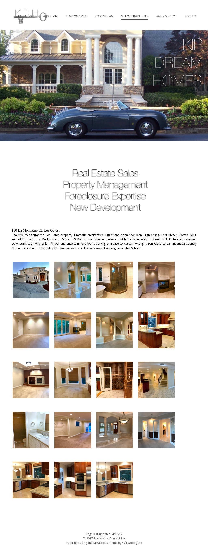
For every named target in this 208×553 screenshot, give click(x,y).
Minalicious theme (105, 543)
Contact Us (104, 16)
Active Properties (134, 16)
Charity (190, 16)
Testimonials (76, 16)
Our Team (50, 16)
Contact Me (117, 538)
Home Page (26, 16)
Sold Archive (166, 16)
